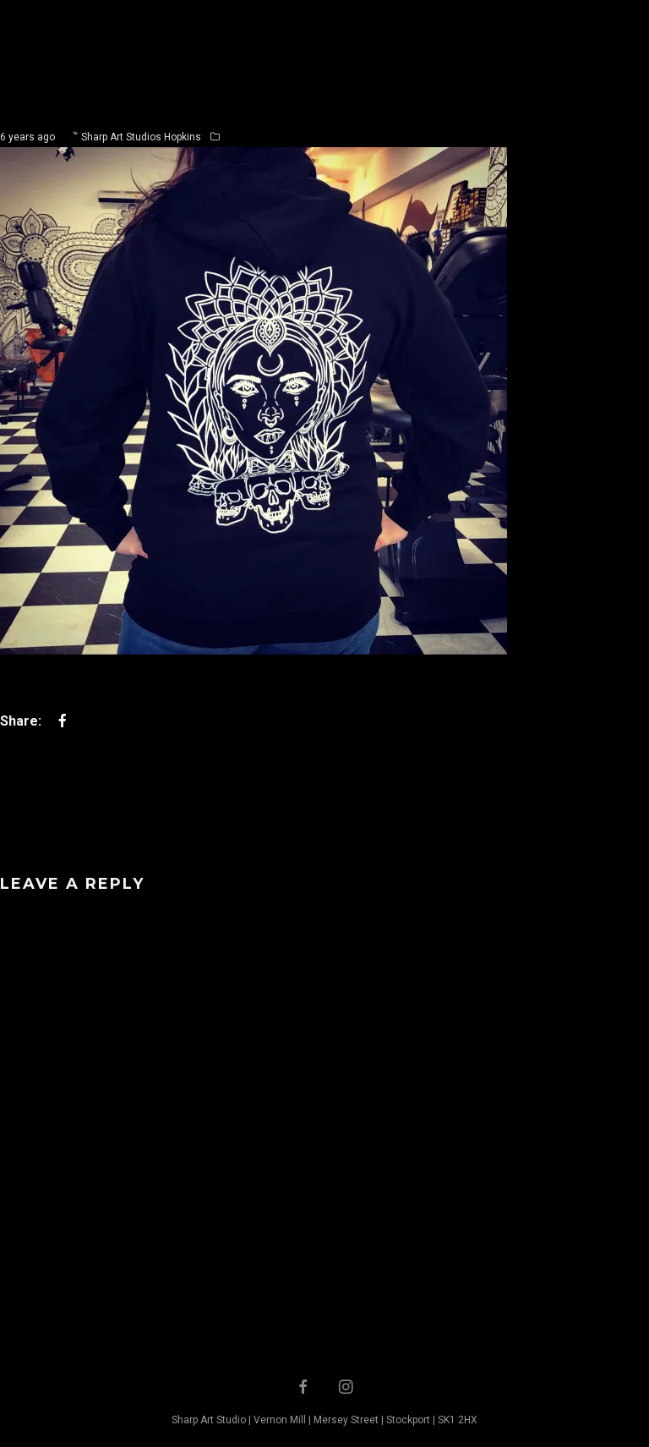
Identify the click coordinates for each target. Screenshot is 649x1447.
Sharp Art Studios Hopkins (141, 137)
